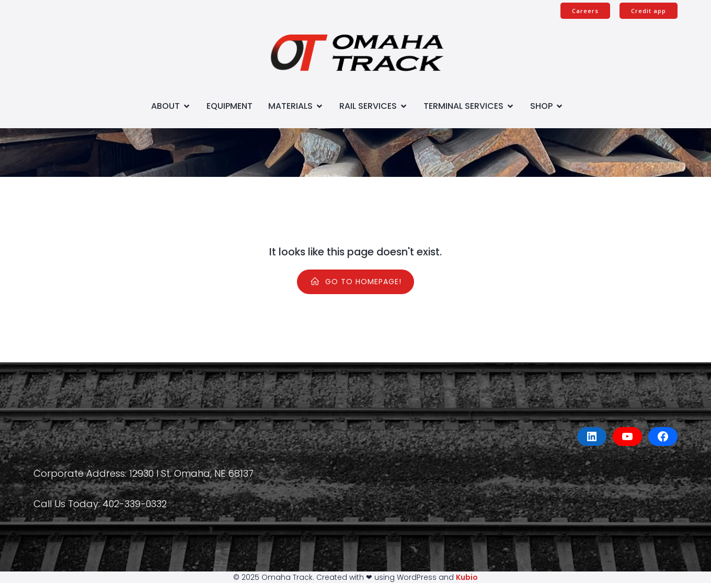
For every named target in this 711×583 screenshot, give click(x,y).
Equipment (230, 106)
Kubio (467, 577)
